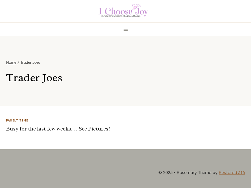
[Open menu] (125, 29)
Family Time (17, 120)
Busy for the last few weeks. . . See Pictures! (58, 128)
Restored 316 (232, 172)
